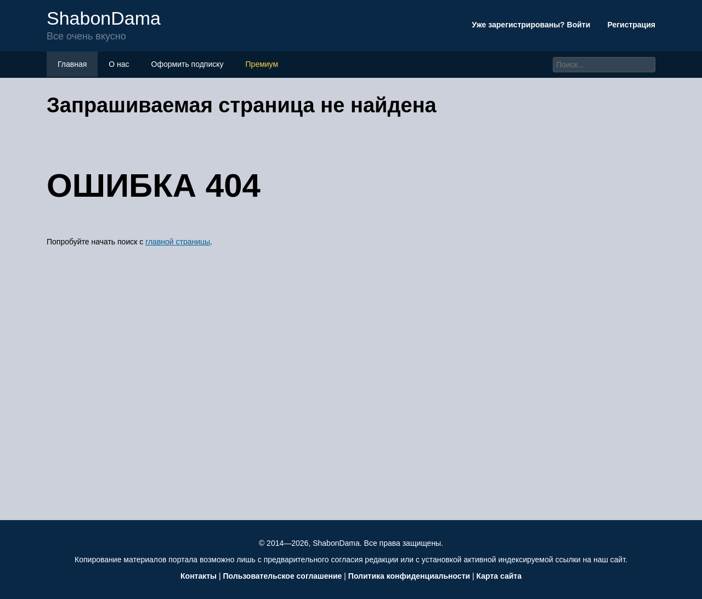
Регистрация (631, 24)
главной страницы (177, 241)
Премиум (262, 64)
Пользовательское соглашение (282, 576)
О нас (119, 64)
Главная (72, 64)
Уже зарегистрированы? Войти (532, 24)
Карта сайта (499, 576)
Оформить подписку (187, 64)
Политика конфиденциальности (409, 576)
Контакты (198, 576)
